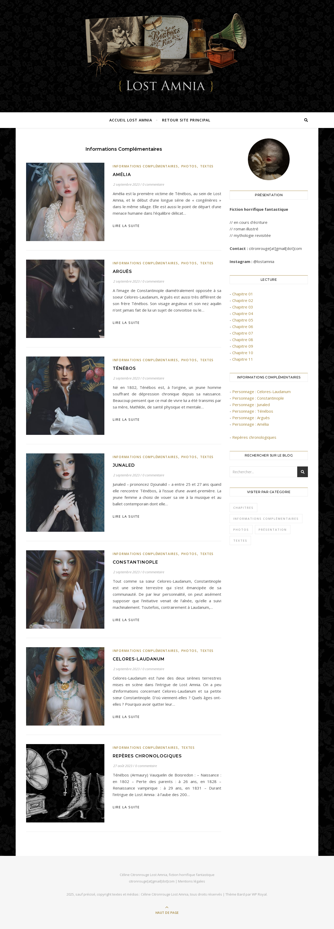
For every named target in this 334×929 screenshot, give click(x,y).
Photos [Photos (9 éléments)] (241, 529)
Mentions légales (191, 881)
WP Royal (259, 894)
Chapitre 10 (242, 352)
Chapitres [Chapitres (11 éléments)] (243, 508)
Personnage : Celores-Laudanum (261, 391)
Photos (189, 166)
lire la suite (126, 225)
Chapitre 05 (242, 320)
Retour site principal (186, 120)
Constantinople (135, 562)
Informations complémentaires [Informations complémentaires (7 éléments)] (266, 519)
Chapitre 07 (242, 333)
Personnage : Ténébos (252, 411)
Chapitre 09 (242, 346)
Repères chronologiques (147, 755)
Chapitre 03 (242, 306)
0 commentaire (153, 184)
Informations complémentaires (145, 166)
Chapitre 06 (242, 326)
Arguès (122, 271)
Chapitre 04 (242, 313)
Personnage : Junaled (251, 404)
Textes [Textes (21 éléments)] (240, 540)
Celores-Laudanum (139, 659)
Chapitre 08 (242, 339)
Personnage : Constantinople (258, 398)
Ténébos (124, 368)
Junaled (124, 465)
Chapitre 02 (242, 300)
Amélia (122, 174)
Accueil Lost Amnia (130, 120)
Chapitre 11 (242, 359)
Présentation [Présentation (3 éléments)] (273, 529)
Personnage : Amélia (250, 424)
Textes (207, 166)
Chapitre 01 (242, 293)
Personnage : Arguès (251, 417)
